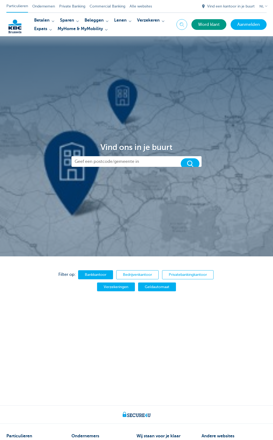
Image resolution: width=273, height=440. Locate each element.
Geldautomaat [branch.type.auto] (157, 287)
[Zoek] (190, 163)
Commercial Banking (107, 6)
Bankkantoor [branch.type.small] (95, 274)
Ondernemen (43, 6)
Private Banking (72, 6)
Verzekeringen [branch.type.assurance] (116, 287)
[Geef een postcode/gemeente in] (136, 161)
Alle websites (141, 6)
